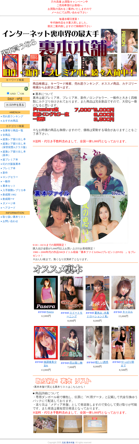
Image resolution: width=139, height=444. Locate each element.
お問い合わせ (10, 221)
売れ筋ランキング (13, 116)
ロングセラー (10, 177)
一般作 (6, 181)
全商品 (6, 134)
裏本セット (9, 185)
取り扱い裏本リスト (14, 216)
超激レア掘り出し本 (14, 139)
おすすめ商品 (10, 120)
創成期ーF (8, 198)
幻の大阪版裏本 (12, 163)
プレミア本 (9, 168)
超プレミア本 (10, 159)
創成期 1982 (9, 194)
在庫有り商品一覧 (13, 130)
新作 (5, 172)
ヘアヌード (9, 207)
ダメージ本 (9, 203)
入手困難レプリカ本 (14, 190)
